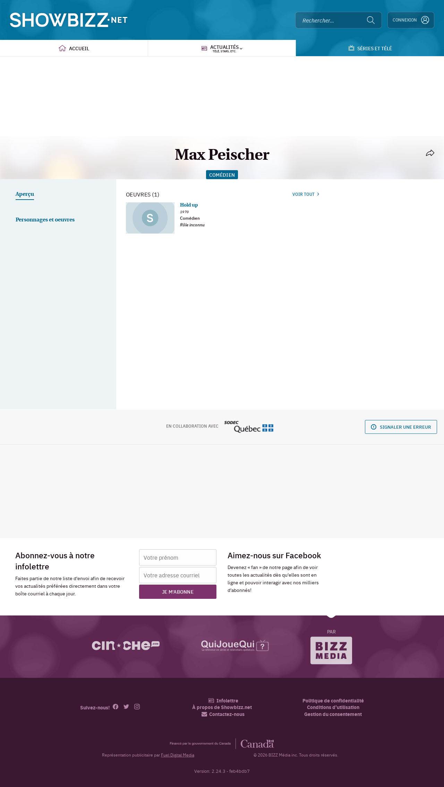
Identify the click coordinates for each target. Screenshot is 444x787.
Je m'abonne (178, 591)
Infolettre (223, 700)
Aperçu (25, 194)
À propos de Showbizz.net (222, 707)
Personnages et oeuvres (45, 220)
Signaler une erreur (401, 426)
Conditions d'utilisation (333, 707)
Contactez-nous (223, 714)
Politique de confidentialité (333, 700)
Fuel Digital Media (177, 755)
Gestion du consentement (333, 713)
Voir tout (305, 194)
